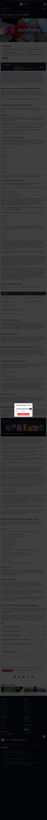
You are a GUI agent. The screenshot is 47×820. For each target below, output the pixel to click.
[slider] (31, 409)
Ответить (23, 414)
